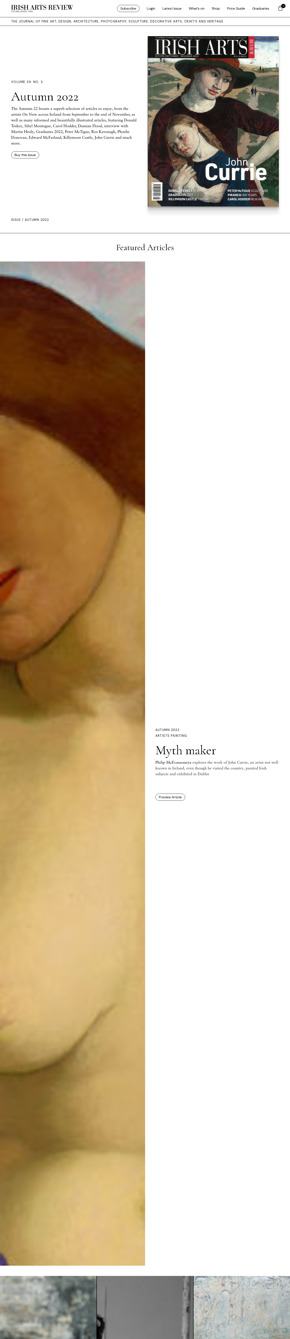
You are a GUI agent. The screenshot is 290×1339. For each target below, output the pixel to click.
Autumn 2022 (167, 730)
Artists (163, 736)
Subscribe (128, 8)
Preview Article (170, 797)
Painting (179, 736)
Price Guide (236, 8)
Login (151, 8)
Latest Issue (172, 8)
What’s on (196, 8)
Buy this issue (25, 155)
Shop (216, 8)
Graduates (260, 8)
